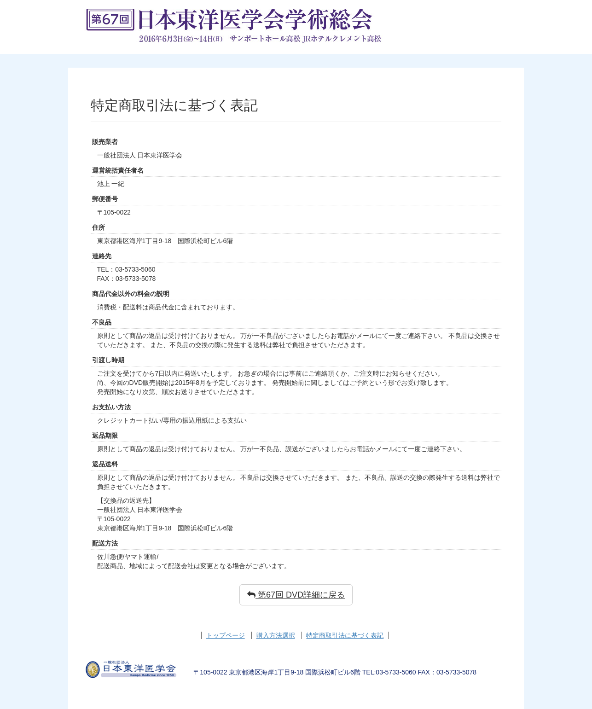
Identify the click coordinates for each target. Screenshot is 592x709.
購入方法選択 (275, 635)
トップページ (225, 635)
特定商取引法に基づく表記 (344, 635)
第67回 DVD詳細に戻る (296, 594)
